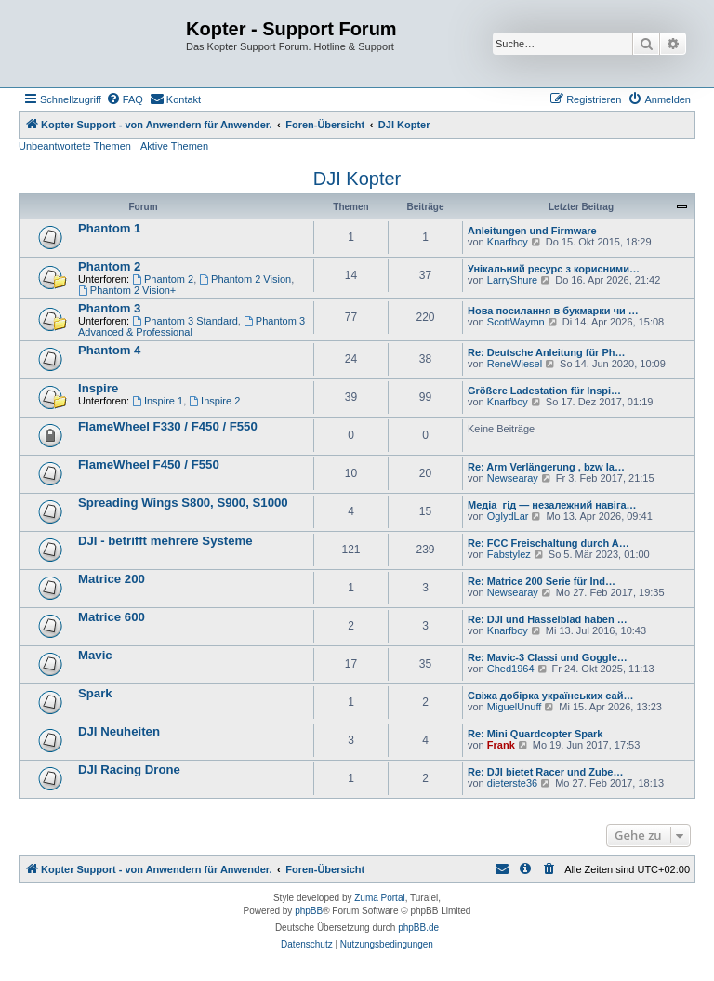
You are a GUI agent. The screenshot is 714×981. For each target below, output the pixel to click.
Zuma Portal (379, 898)
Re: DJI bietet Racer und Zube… (545, 771)
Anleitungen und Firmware (532, 230)
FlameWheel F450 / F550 (148, 464)
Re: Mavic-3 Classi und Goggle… (548, 657)
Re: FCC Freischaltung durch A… (548, 543)
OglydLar (508, 516)
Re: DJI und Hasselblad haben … (548, 619)
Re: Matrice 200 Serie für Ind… (541, 581)
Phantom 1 (109, 228)
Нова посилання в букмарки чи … (553, 310)
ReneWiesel (514, 363)
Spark (95, 693)
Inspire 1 (157, 400)
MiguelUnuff (514, 706)
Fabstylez (509, 554)
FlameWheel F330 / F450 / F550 (168, 426)
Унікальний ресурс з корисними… (554, 268)
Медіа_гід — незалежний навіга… (552, 504)
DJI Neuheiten (119, 731)
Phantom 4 (109, 350)
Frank (501, 744)
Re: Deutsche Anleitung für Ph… (547, 352)
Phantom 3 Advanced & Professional (191, 326)
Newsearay (512, 478)
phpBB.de (418, 927)
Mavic (95, 655)
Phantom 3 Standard (185, 320)
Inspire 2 (214, 400)
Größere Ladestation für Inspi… (544, 390)
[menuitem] (124, 99)
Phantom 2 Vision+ (127, 290)
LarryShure (512, 279)
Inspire (98, 388)
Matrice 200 (111, 579)
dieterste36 (512, 783)
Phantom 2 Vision (245, 279)
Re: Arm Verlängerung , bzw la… (546, 466)
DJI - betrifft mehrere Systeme (165, 541)
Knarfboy (507, 241)
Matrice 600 (111, 617)
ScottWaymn (516, 321)
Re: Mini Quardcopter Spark (535, 733)
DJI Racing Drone (129, 769)
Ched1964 (511, 668)
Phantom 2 (109, 266)
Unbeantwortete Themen (75, 146)
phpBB (309, 911)
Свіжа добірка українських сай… (550, 695)
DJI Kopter (357, 178)
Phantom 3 (109, 308)
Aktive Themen (174, 146)
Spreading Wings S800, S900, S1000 (183, 503)
